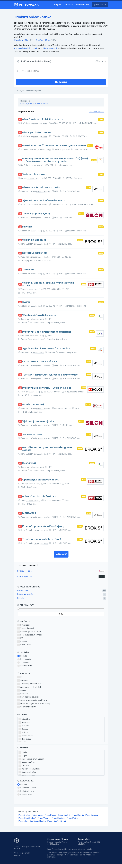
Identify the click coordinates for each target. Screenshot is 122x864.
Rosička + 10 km (21, 40)
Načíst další (61, 554)
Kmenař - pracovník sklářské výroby (43, 526)
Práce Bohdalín (58, 818)
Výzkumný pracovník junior (38, 421)
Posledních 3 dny (25, 791)
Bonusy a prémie (27, 762)
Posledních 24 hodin (26, 788)
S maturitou (23, 662)
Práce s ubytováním (25, 594)
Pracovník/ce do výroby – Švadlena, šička (46, 388)
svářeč (34, 48)
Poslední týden (24, 794)
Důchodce (22, 694)
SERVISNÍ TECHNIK (32, 434)
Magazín (58, 4)
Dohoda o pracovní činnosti (29, 635)
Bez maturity (24, 659)
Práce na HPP (22, 590)
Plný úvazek (23, 625)
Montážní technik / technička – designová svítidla (47, 448)
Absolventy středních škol (29, 684)
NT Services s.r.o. (24, 571)
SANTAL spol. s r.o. (25, 577)
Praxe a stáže (24, 645)
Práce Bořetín (78, 815)
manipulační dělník (22, 48)
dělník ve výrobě (50, 48)
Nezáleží (22, 656)
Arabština (24, 726)
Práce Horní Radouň (27, 818)
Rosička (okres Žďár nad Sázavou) (34, 103)
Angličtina (24, 722)
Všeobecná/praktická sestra (39, 315)
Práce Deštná (64, 815)
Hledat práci (61, 82)
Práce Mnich (37, 815)
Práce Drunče (50, 815)
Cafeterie (24, 766)
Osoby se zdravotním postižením (32, 700)
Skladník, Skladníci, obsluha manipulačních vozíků (48, 284)
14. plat (23, 756)
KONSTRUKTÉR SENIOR (34, 253)
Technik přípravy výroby (36, 213)
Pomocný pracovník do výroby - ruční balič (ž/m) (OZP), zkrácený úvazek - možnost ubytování (55, 160)
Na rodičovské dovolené (28, 697)
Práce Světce (24, 815)
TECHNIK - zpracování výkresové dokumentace (50, 374)
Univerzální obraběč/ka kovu (39, 496)
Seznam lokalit (84, 839)
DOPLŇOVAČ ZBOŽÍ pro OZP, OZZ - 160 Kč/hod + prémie (54, 145)
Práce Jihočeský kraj (56, 821)
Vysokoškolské (24, 666)
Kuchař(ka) (29, 463)
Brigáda (20, 598)
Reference (68, 4)
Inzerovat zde (82, 4)
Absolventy (23, 680)
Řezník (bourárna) (33, 404)
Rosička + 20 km (43, 40)
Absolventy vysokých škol (29, 687)
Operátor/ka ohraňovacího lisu (40, 479)
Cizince (21, 690)
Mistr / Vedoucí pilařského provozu (42, 119)
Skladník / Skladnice (34, 240)
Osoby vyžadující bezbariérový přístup (33, 703)
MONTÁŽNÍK (29, 513)
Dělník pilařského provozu (37, 132)
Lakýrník (27, 226)
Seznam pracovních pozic (57, 839)
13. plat (23, 752)
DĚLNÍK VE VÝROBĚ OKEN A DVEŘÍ (41, 187)
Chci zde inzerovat (96, 112)
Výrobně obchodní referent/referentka (44, 200)
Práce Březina (91, 815)
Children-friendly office (29, 769)
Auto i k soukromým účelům (31, 759)
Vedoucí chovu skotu (34, 174)
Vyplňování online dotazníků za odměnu (46, 348)
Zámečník (28, 269)
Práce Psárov (73, 818)
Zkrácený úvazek (25, 628)
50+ (20, 677)
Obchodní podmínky (22, 853)
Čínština (23, 732)
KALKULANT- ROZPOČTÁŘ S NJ (39, 361)
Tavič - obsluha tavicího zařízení (41, 539)
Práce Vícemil (44, 818)
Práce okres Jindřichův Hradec (32, 821)
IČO (20, 638)
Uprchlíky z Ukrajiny (26, 707)
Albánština (24, 719)
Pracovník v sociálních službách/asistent (46, 332)
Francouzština (26, 736)
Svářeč (26, 302)
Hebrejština (25, 739)
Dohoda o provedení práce (29, 632)
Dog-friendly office (27, 772)
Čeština (23, 729)
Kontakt (17, 856)
